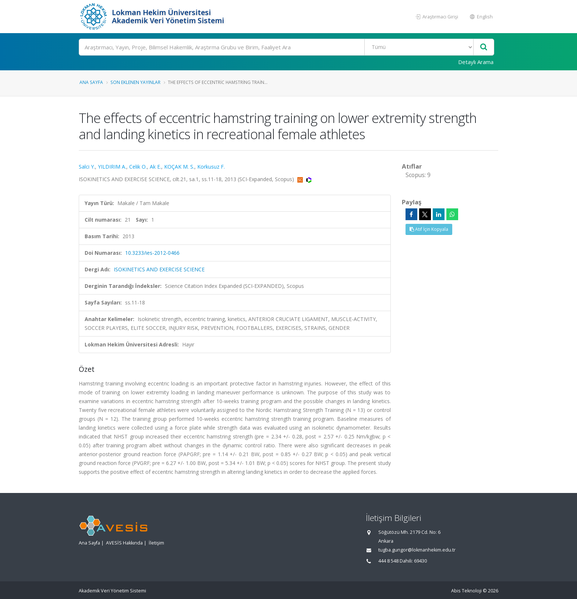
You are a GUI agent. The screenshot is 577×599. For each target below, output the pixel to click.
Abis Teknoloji (466, 591)
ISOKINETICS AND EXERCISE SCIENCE (159, 269)
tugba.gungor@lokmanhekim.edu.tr (417, 550)
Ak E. (155, 166)
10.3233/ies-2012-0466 (152, 252)
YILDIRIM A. (112, 166)
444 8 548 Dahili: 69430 (402, 561)
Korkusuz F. (211, 166)
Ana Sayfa (91, 82)
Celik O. (138, 166)
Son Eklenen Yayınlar (135, 82)
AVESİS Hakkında (124, 543)
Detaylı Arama (475, 62)
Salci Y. (87, 166)
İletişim (156, 543)
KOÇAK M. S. (179, 166)
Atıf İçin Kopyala (429, 229)
